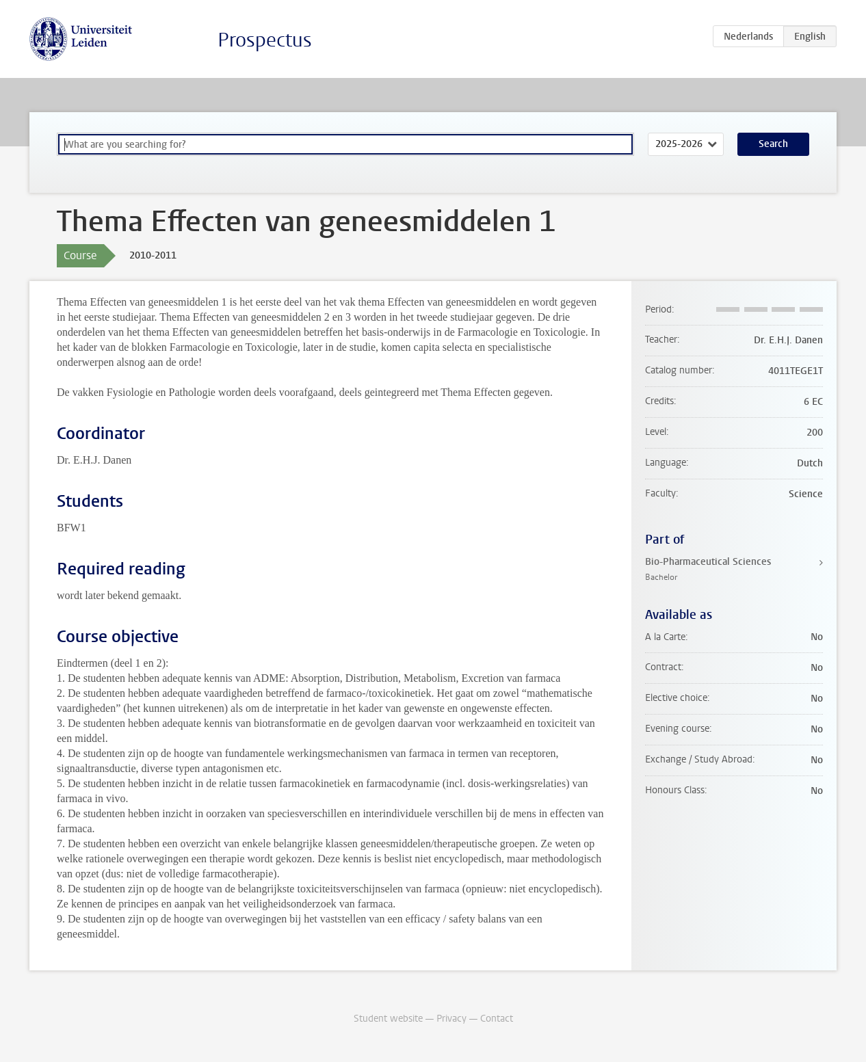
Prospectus (265, 40)
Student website (388, 1018)
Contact (496, 1018)
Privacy (451, 1018)
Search (773, 143)
